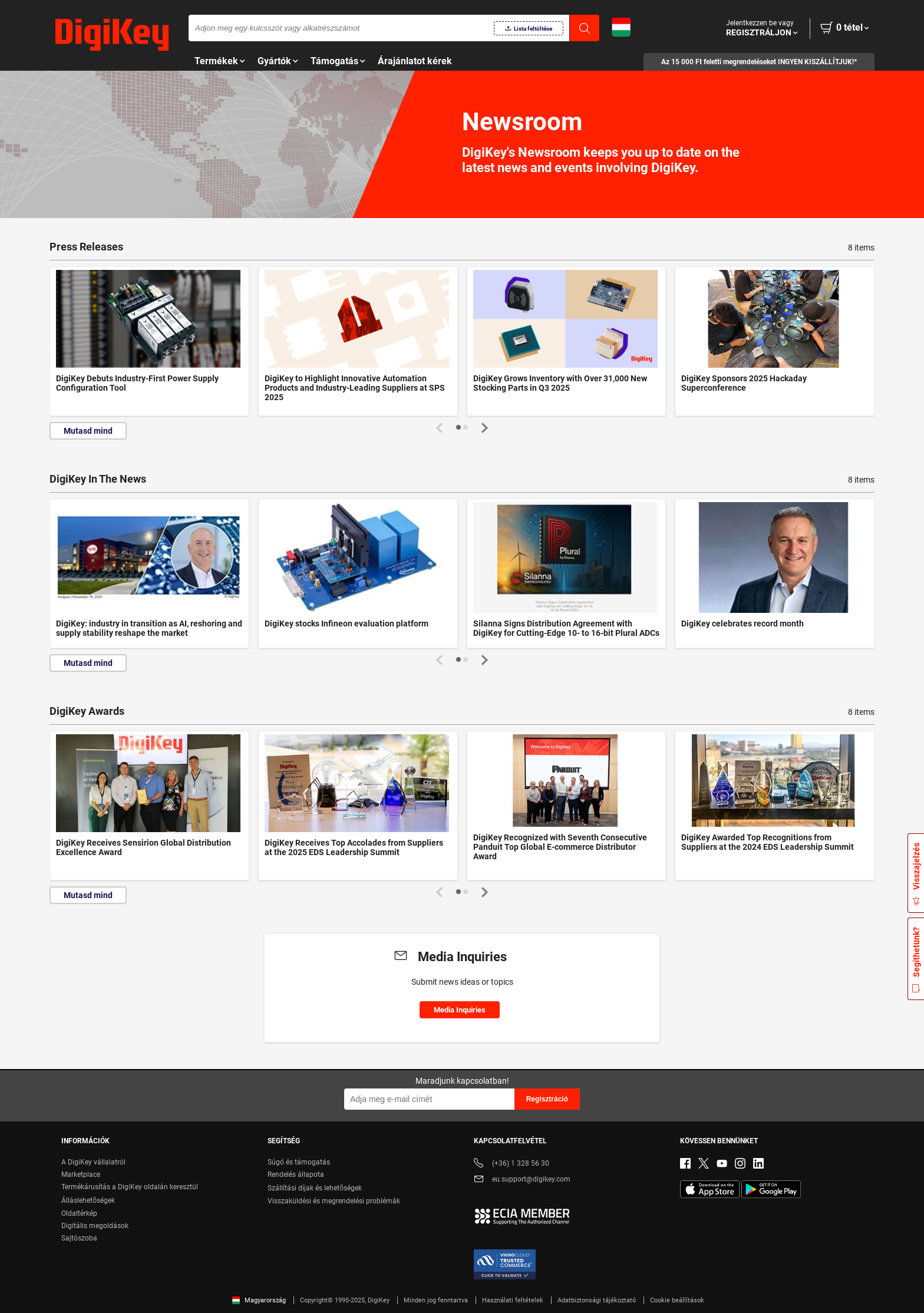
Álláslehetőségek (88, 1200)
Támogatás (334, 61)
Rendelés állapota (296, 1174)
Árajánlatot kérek (415, 61)
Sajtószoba (79, 1238)
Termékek (216, 61)
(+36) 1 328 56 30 (511, 1164)
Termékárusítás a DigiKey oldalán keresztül (129, 1187)
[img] (112, 35)
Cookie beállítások (677, 1300)
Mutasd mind (88, 431)
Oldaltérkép (79, 1213)
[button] (458, 427)
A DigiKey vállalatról (93, 1162)
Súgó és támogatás (299, 1162)
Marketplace (80, 1174)
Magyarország (259, 1300)
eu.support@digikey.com (522, 1180)
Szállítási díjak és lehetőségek (315, 1188)
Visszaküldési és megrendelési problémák (334, 1201)
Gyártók (274, 61)
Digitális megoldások (94, 1226)
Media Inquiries (460, 1009)
